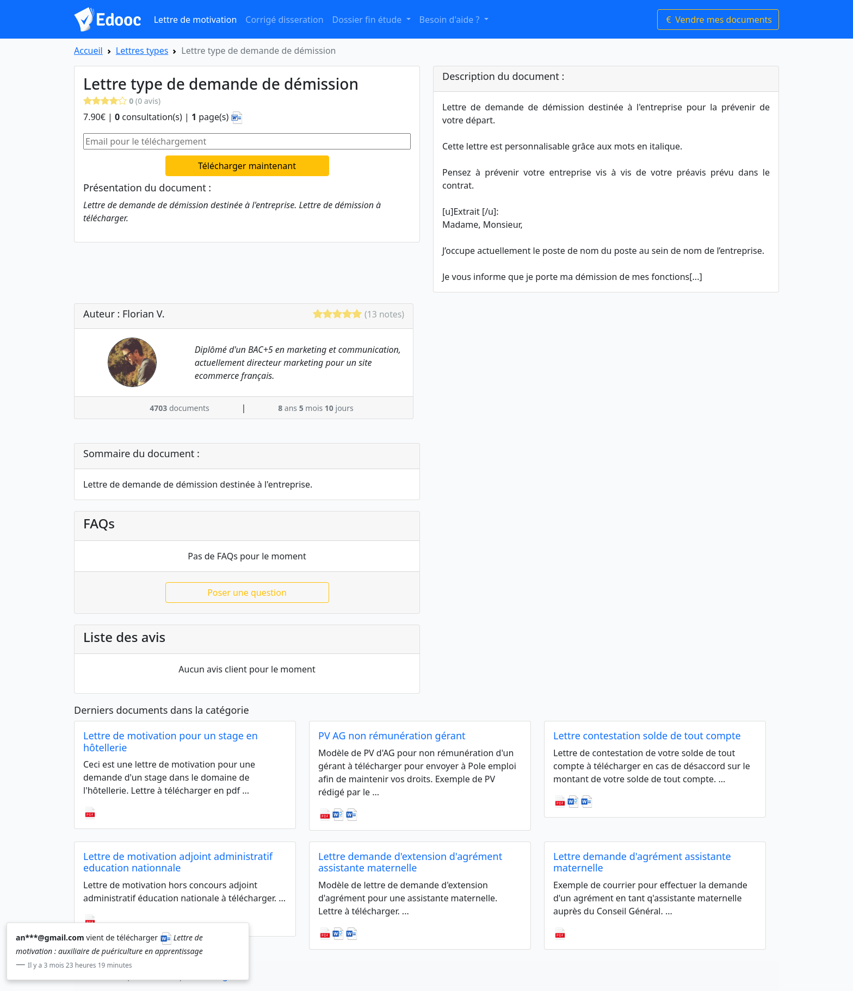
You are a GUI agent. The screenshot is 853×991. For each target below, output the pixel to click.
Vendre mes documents (718, 20)
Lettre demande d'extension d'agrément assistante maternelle (410, 862)
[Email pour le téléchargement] (247, 141)
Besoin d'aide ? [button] (450, 20)
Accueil (88, 51)
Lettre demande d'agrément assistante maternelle (642, 862)
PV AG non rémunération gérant (392, 735)
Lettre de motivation (195, 20)
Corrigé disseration (284, 20)
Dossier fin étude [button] (368, 20)
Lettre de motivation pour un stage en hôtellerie (170, 741)
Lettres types (142, 51)
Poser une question (247, 593)
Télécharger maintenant (247, 166)
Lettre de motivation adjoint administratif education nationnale (178, 862)
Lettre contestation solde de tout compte (647, 735)
